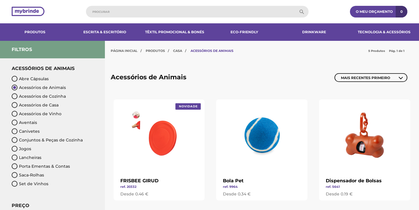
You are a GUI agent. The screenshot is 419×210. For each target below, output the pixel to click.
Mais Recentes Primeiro (365, 78)
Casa (177, 51)
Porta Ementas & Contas (41, 166)
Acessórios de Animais (39, 87)
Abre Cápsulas (30, 79)
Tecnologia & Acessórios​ (384, 32)
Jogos (21, 149)
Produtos (34, 32)
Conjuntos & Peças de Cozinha (47, 140)
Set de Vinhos (30, 184)
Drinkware (314, 32)
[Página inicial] (28, 12)
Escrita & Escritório (104, 32)
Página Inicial (124, 51)
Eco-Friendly (244, 32)
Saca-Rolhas (28, 175)
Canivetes (26, 131)
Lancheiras (26, 157)
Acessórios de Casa (35, 105)
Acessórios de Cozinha (39, 96)
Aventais (24, 122)
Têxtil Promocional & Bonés (174, 32)
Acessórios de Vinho (36, 114)
